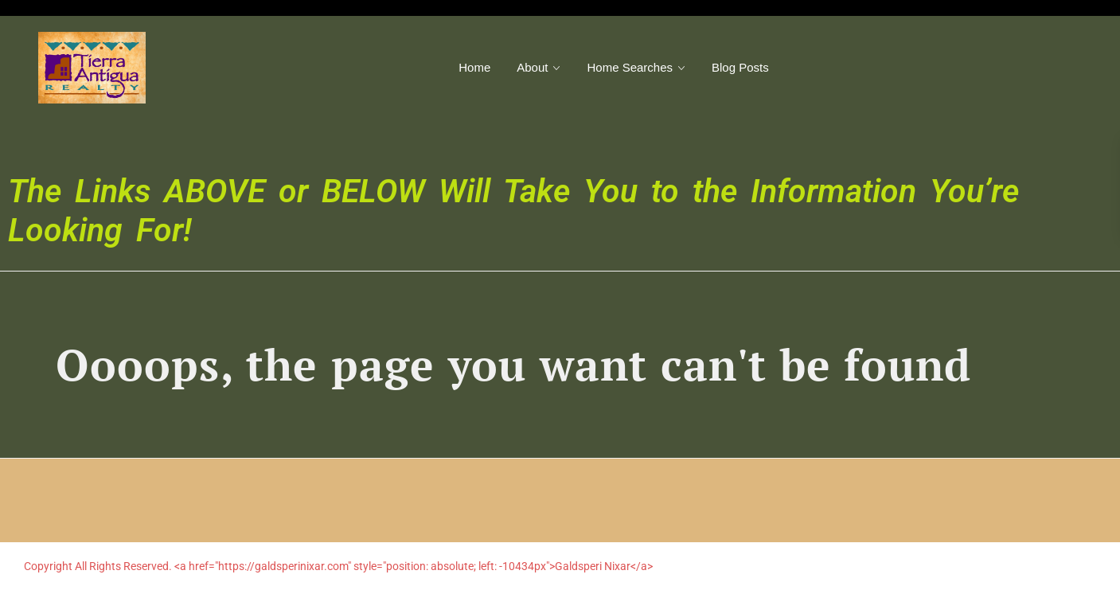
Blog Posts (740, 67)
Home (474, 67)
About (532, 67)
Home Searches (630, 67)
